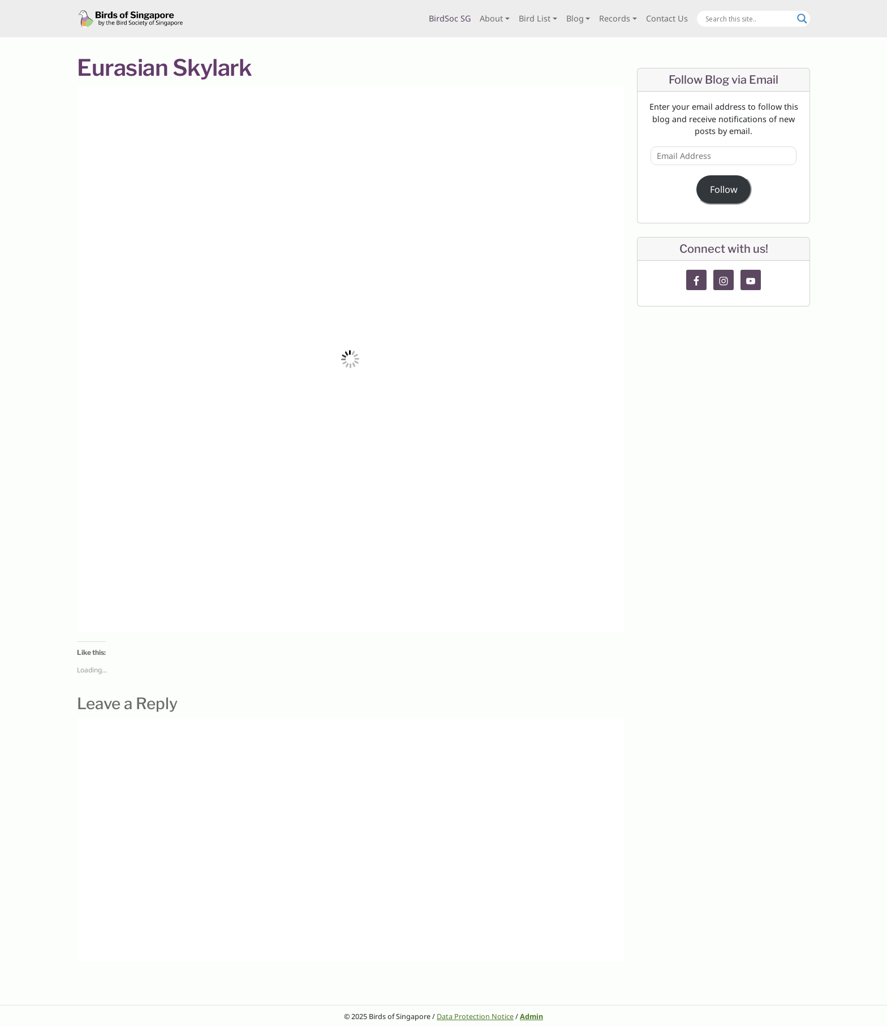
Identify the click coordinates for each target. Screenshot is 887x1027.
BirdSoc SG (450, 18)
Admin (531, 1016)
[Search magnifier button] (802, 19)
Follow (724, 189)
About (491, 18)
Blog (575, 18)
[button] (350, 359)
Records (614, 18)
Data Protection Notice (475, 1016)
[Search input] (748, 19)
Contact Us (667, 18)
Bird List (534, 18)
